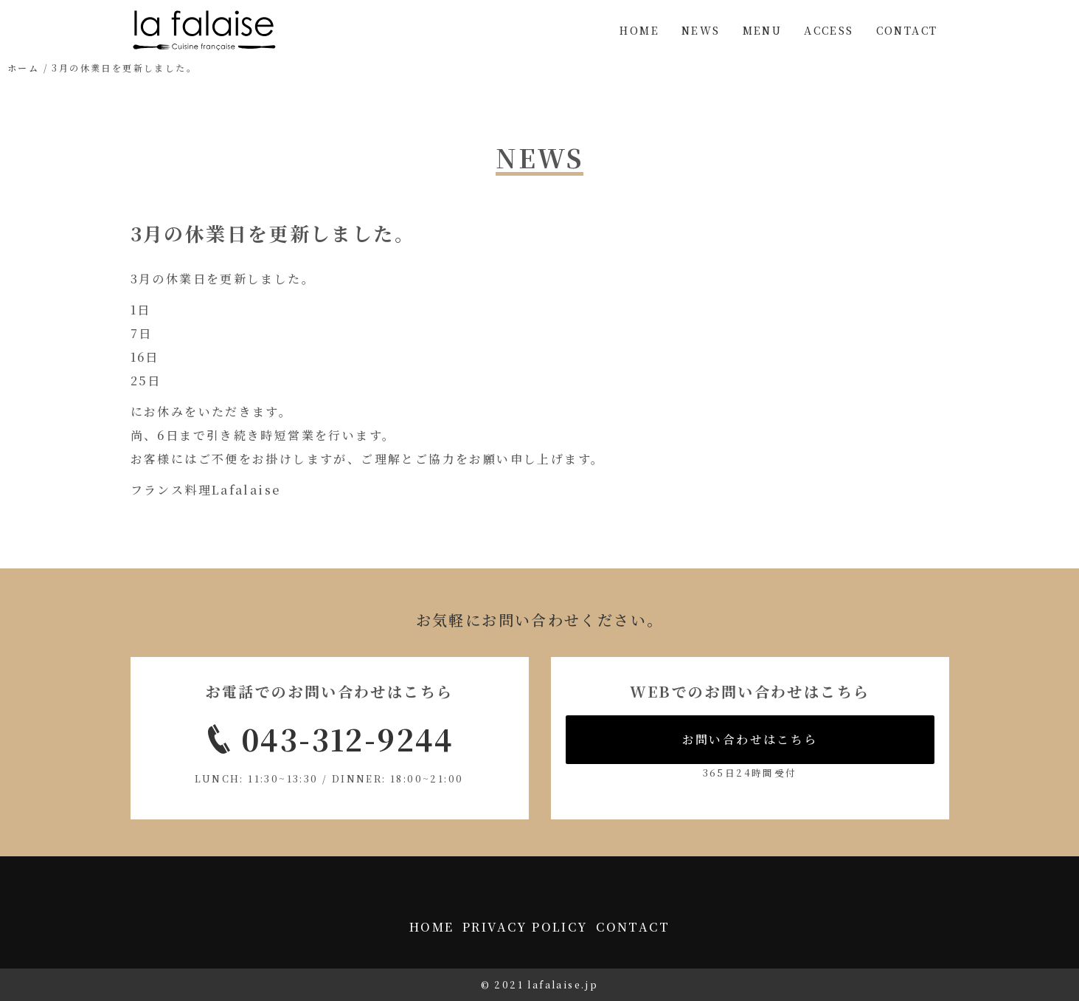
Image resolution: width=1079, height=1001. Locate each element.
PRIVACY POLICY (525, 926)
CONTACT (907, 30)
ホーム (23, 67)
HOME (639, 30)
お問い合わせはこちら (750, 739)
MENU (763, 30)
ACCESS (828, 30)
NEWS (701, 30)
